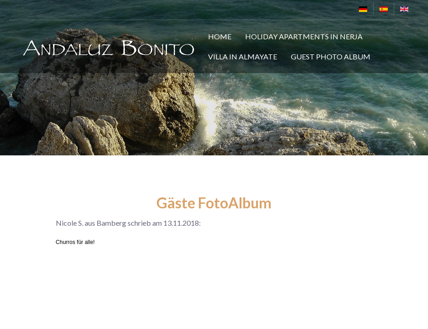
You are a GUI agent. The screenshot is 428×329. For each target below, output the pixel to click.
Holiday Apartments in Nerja (304, 36)
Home (219, 36)
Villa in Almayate (242, 56)
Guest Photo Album (330, 56)
